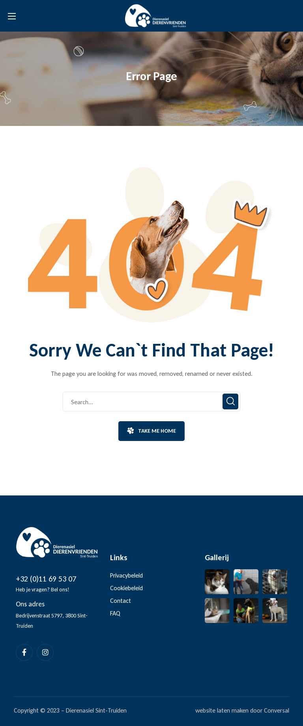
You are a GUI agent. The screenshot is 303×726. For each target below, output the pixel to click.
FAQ (115, 613)
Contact (120, 600)
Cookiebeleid (126, 588)
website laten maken (222, 710)
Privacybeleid (126, 575)
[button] (151, 431)
